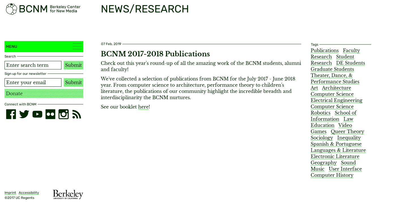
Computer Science (332, 94)
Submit (73, 65)
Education (322, 125)
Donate (14, 93)
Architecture (336, 88)
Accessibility (29, 193)
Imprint (10, 193)
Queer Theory (347, 131)
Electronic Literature (335, 156)
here (143, 107)
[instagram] (63, 114)
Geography (324, 162)
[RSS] (76, 114)
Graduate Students (332, 69)
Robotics (320, 113)
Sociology (322, 138)
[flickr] (50, 114)
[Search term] (33, 65)
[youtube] (37, 114)
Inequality (349, 138)
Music (318, 169)
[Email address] (33, 82)
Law (348, 119)
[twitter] (24, 114)
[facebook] (11, 114)
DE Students (350, 63)
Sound (348, 162)
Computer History (332, 175)
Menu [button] (44, 46)
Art (314, 88)
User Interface (345, 169)
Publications (325, 50)
